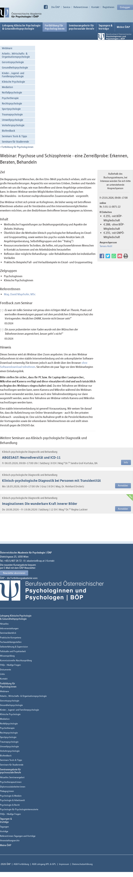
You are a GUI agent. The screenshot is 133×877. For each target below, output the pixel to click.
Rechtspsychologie (12, 103)
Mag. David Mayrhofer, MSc (20, 294)
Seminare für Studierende (15, 141)
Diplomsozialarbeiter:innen (12, 786)
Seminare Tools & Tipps (14, 136)
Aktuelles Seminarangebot (12, 777)
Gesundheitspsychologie (15, 67)
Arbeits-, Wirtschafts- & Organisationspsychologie (16, 55)
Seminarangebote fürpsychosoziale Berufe (81, 27)
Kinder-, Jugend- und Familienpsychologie (13, 74)
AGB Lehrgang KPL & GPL (44, 864)
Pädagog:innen (7, 791)
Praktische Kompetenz (10, 637)
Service (66, 7)
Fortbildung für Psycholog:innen (16, 146)
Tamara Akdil (106, 246)
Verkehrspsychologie (13, 125)
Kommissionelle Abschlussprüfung (16, 660)
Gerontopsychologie (13, 62)
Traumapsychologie (12, 114)
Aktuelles (4, 623)
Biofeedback (8, 130)
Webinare (7, 48)
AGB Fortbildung (21, 864)
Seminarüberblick (8, 632)
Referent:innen (80, 7)
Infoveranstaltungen (9, 628)
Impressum (64, 864)
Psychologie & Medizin (10, 795)
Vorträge (4, 831)
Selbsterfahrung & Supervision (14, 646)
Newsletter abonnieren (14, 573)
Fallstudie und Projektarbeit (13, 651)
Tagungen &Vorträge (105, 27)
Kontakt (95, 7)
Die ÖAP (55, 7)
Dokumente (5, 669)
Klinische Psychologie (13, 81)
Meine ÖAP (123, 27)
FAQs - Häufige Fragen (10, 664)
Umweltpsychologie (12, 119)
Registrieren (108, 7)
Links (2, 674)
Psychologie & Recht (10, 804)
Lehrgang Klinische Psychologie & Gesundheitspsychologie (21, 27)
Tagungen (4, 826)
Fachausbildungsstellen (10, 642)
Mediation (7, 87)
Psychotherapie (10, 98)
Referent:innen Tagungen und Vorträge (17, 836)
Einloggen (125, 7)
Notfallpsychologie (12, 92)
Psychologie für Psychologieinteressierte (19, 809)
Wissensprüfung (7, 655)
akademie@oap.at (35, 560)
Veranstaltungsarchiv (10, 840)
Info (126, 462)
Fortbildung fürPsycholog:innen (55, 27)
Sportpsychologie (11, 108)
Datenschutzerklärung (82, 864)
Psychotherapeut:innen (10, 782)
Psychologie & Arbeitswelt (12, 800)
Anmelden (123, 485)
